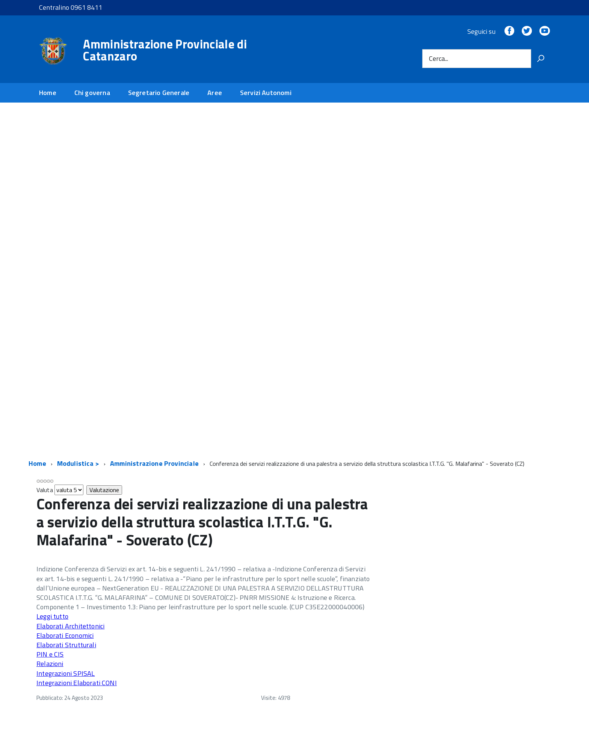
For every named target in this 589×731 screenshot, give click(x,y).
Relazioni (49, 664)
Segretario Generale (158, 93)
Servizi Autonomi (265, 93)
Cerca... (438, 58)
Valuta (44, 489)
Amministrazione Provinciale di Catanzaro (165, 50)
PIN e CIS (50, 654)
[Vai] (540, 58)
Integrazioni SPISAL (65, 673)
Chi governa (92, 93)
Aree (214, 93)
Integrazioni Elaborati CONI (76, 683)
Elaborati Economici (65, 635)
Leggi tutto (52, 616)
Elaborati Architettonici (70, 626)
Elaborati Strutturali (66, 645)
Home (47, 93)
